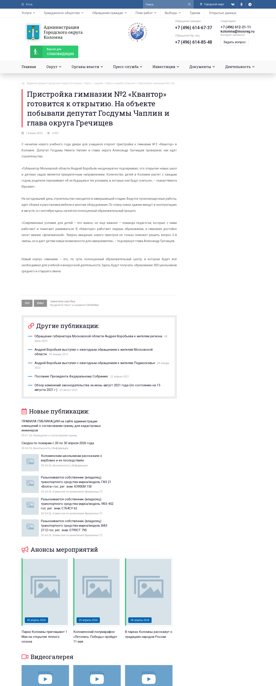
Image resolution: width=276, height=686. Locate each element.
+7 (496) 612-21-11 (236, 27)
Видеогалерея (47, 601)
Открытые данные (222, 13)
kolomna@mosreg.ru (237, 31)
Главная (29, 66)
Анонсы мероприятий (60, 493)
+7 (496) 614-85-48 (193, 42)
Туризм (195, 13)
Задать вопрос (235, 42)
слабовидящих (52, 52)
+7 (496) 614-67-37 (193, 27)
